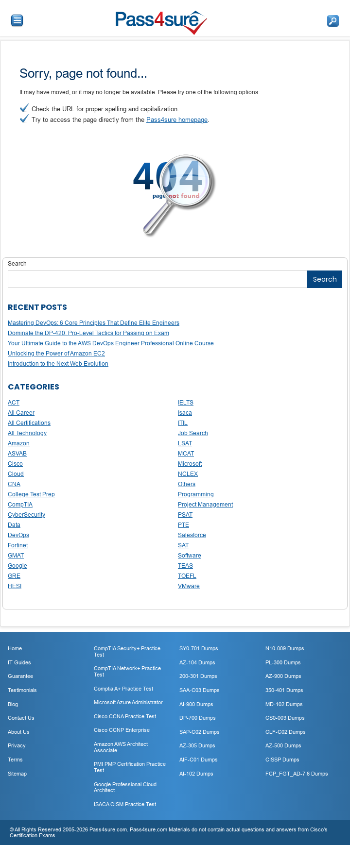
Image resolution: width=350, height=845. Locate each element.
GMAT (16, 555)
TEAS (185, 565)
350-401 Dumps (284, 690)
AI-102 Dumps (196, 773)
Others (186, 484)
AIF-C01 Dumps (198, 759)
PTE (183, 524)
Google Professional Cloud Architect (125, 787)
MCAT (186, 453)
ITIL (183, 422)
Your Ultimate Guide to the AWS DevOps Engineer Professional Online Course (111, 343)
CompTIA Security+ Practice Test (127, 651)
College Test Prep (31, 494)
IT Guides (19, 662)
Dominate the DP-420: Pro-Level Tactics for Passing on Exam (88, 333)
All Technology (27, 433)
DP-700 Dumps (197, 717)
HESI (14, 586)
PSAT (185, 514)
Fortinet (18, 545)
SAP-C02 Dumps (199, 731)
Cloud (16, 473)
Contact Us (21, 717)
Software (189, 555)
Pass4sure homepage (177, 119)
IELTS (185, 402)
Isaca (185, 412)
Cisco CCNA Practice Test (125, 716)
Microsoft (190, 463)
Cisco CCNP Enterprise (122, 730)
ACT (13, 402)
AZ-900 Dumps (283, 676)
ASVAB (17, 453)
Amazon (19, 443)
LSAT (185, 443)
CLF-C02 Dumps (285, 731)
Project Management (205, 504)
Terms (15, 759)
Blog (13, 704)
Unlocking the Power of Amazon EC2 (56, 353)
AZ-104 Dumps (197, 662)
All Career (21, 412)
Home (15, 648)
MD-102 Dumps (284, 704)
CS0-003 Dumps (285, 717)
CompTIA (20, 504)
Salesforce (192, 535)
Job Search (193, 433)
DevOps (18, 535)
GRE (14, 575)
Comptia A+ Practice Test (123, 688)
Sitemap (17, 773)
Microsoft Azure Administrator (128, 702)
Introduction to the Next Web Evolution (58, 363)
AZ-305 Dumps (197, 745)
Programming (196, 494)
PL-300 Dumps (283, 662)
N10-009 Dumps (284, 648)
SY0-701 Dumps (198, 648)
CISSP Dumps (282, 759)
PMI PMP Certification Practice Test (130, 767)
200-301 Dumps (198, 676)
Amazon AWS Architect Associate (121, 747)
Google (17, 565)
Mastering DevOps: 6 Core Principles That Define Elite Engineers (93, 322)
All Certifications (29, 422)
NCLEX (188, 473)
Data (14, 524)
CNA (14, 484)
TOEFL (187, 575)
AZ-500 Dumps (283, 745)
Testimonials (22, 690)
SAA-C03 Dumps (199, 690)
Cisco (15, 463)
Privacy (17, 745)
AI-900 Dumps (196, 704)
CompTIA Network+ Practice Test (127, 671)
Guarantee (20, 676)
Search (17, 263)
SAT (183, 545)
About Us (19, 731)
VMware (189, 586)
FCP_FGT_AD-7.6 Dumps (296, 773)
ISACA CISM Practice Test (125, 804)
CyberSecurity (26, 514)
